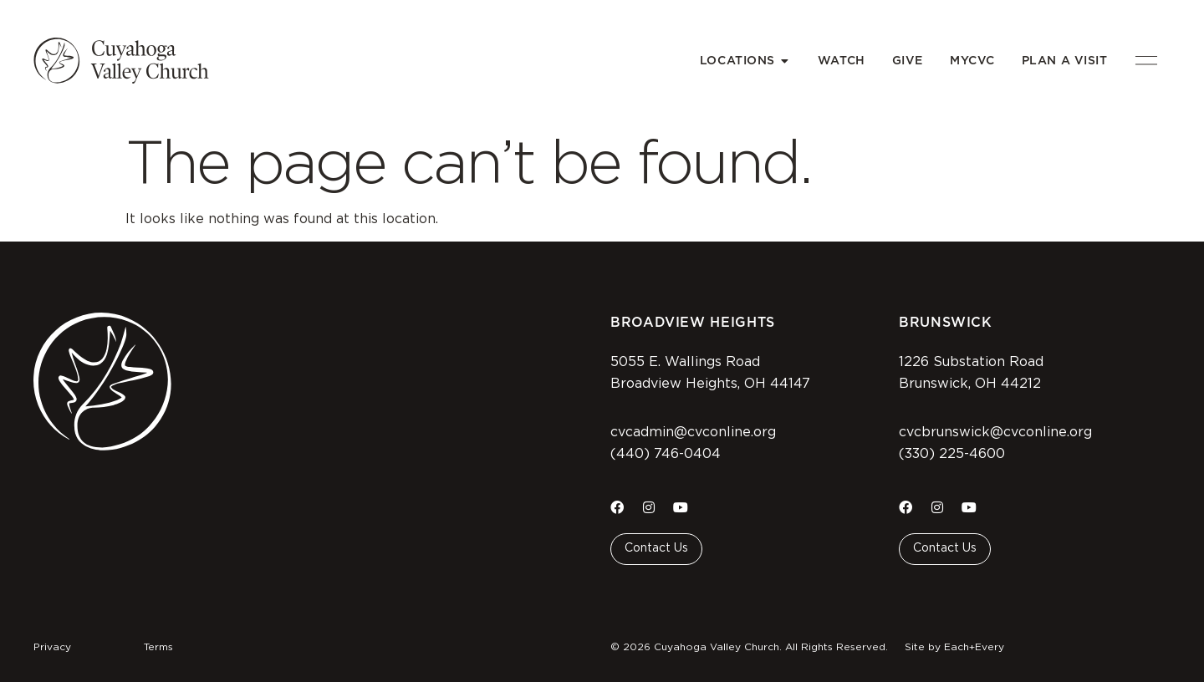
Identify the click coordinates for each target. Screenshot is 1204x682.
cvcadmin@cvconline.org (693, 432)
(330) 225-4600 (952, 454)
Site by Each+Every (954, 647)
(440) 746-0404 (665, 454)
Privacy (52, 647)
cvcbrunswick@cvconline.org (995, 432)
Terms (158, 647)
